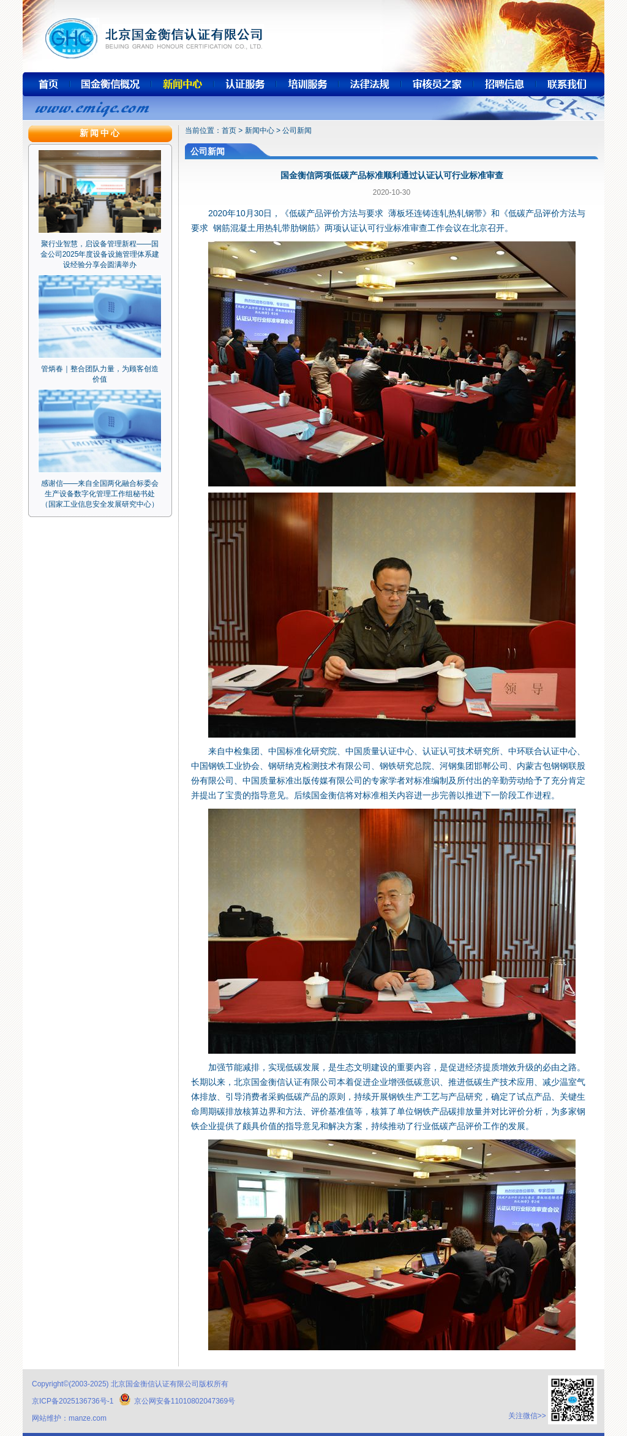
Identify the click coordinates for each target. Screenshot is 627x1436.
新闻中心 (259, 130)
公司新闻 (297, 130)
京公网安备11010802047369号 (177, 1401)
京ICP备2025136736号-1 (72, 1401)
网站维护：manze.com (69, 1418)
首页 (229, 130)
